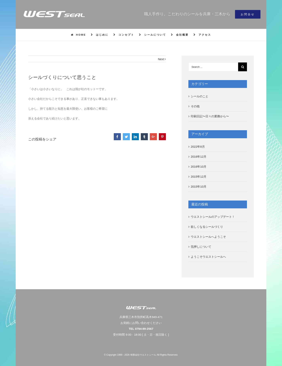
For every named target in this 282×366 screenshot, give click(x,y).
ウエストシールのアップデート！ (213, 216)
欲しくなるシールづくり (207, 226)
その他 (195, 106)
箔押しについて (201, 246)
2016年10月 (198, 166)
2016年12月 (198, 156)
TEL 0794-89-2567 (141, 328)
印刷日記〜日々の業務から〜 (210, 116)
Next (161, 59)
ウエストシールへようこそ (208, 236)
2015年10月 (198, 186)
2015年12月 (198, 176)
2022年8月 (198, 146)
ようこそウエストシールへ (208, 256)
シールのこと (199, 96)
